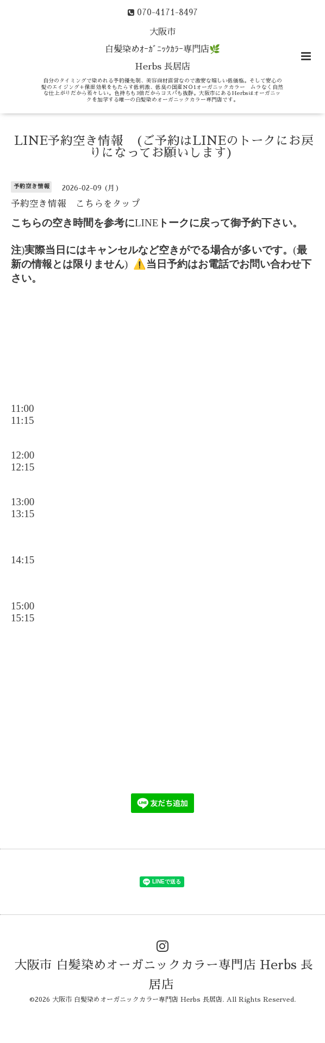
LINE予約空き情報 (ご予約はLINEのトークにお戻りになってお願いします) (164, 147)
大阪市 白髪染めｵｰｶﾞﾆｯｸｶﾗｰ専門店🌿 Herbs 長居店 (162, 49)
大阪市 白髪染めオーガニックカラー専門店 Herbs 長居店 (164, 975)
